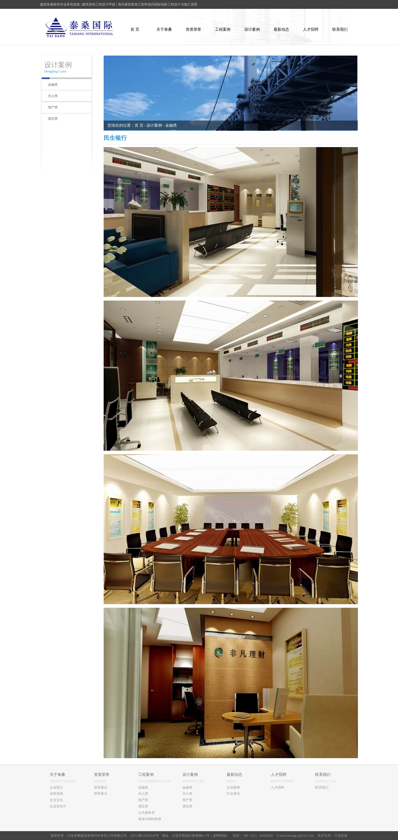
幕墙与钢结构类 (149, 819)
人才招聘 (277, 787)
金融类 (143, 787)
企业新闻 (233, 787)
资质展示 (100, 787)
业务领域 (56, 793)
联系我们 (321, 787)
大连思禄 (340, 836)
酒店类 (143, 806)
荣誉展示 (100, 793)
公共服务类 (146, 813)
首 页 (139, 125)
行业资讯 (233, 793)
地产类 (143, 800)
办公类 (143, 793)
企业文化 (56, 800)
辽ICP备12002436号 (144, 836)
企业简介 (56, 787)
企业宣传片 (58, 806)
